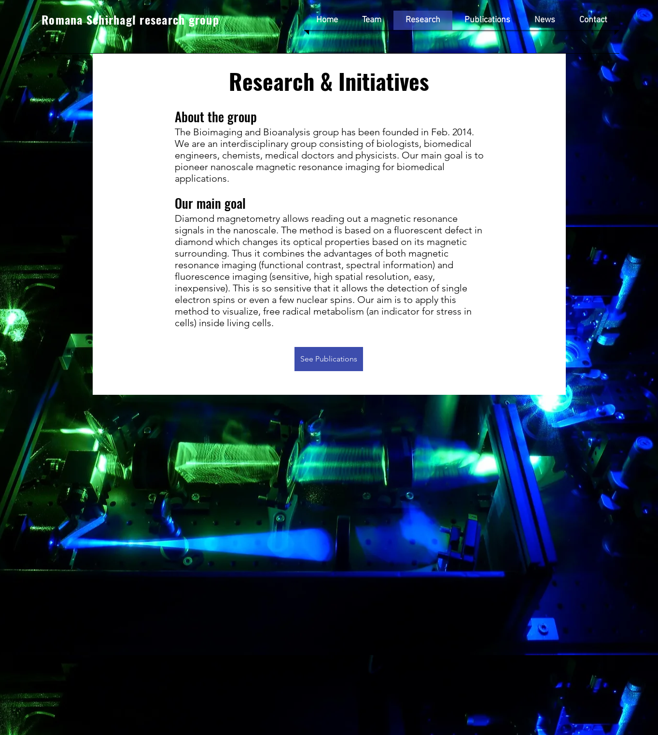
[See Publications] (328, 359)
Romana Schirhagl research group (130, 19)
